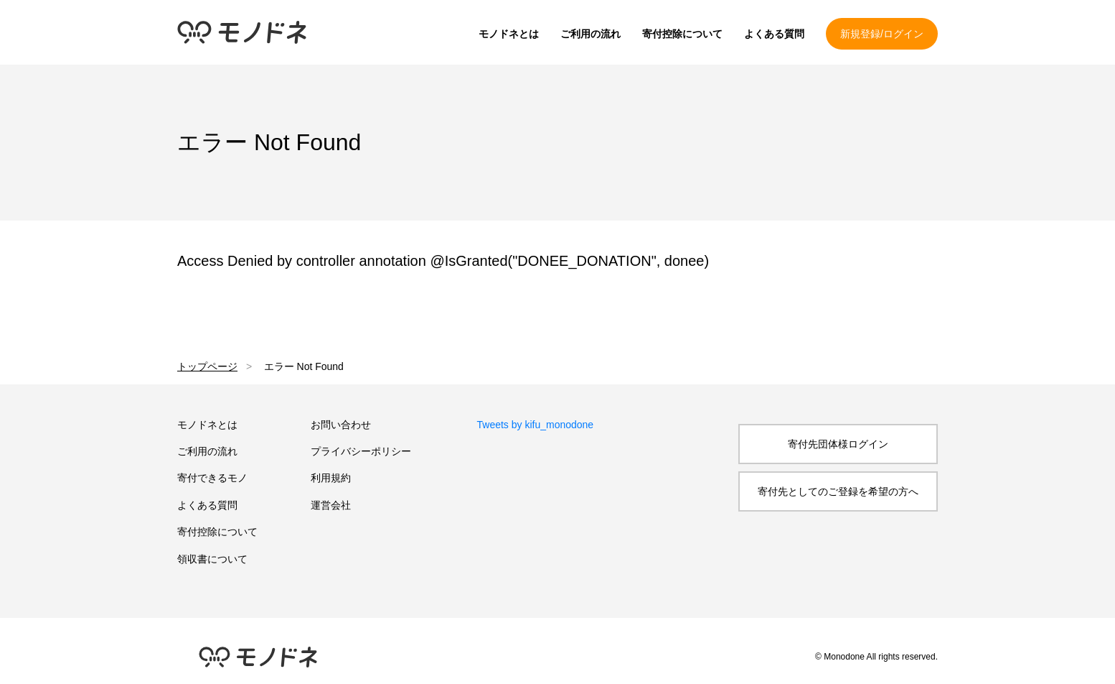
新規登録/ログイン (881, 34)
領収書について (212, 559)
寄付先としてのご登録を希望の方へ (838, 491)
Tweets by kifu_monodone (535, 424)
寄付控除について (682, 34)
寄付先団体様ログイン (838, 444)
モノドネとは (509, 34)
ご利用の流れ (590, 34)
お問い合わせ (341, 424)
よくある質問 (774, 34)
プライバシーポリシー (361, 451)
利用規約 (331, 478)
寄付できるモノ (212, 478)
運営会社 (331, 505)
